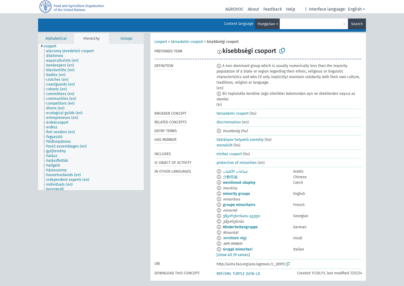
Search (357, 24)
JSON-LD (253, 273)
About (253, 9)
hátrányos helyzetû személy (240, 139)
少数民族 (230, 177)
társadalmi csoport (187, 41)
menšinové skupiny (239, 182)
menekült (224, 145)
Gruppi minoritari (237, 249)
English (355, 9)
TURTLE (239, 273)
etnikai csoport (229, 154)
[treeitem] (52, 46)
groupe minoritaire (239, 205)
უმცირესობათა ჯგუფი (241, 216)
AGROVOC (234, 9)
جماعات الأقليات (235, 171)
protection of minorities (237, 162)
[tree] (91, 117)
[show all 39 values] (233, 255)
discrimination (229, 122)
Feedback (272, 9)
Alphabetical (56, 38)
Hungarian (266, 24)
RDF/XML (224, 273)
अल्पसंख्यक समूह (234, 238)
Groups (126, 38)
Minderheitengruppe (240, 227)
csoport (160, 41)
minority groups (236, 193)
